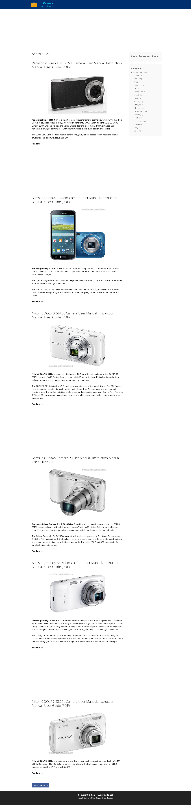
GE (135, 88)
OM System (138, 105)
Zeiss (136, 131)
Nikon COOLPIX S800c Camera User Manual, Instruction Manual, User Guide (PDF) (73, 703)
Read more (37, 143)
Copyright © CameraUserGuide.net (95, 794)
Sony (136, 127)
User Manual (136, 72)
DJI (135, 82)
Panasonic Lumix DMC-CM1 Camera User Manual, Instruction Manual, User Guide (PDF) (77, 65)
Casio (136, 79)
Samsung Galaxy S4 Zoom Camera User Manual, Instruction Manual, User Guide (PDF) (75, 564)
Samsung (138, 121)
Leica (136, 98)
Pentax (137, 114)
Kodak (136, 95)
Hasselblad (138, 92)
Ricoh (136, 118)
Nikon (136, 101)
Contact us (108, 798)
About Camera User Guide (89, 798)
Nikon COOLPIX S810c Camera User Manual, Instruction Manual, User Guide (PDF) (73, 315)
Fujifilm (137, 85)
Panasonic (138, 111)
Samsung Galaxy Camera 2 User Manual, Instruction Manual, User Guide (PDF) (76, 460)
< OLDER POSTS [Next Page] (40, 785)
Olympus (137, 108)
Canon (136, 75)
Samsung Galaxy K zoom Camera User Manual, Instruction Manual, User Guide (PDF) (74, 199)
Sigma (136, 124)
